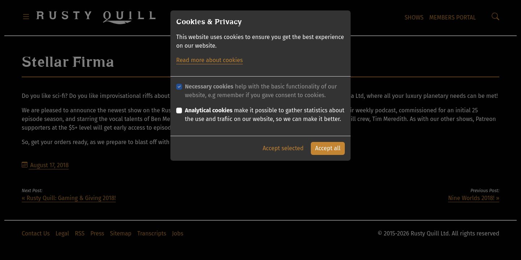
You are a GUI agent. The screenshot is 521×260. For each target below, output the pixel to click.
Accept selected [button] (283, 148)
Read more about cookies (209, 60)
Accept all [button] (327, 148)
